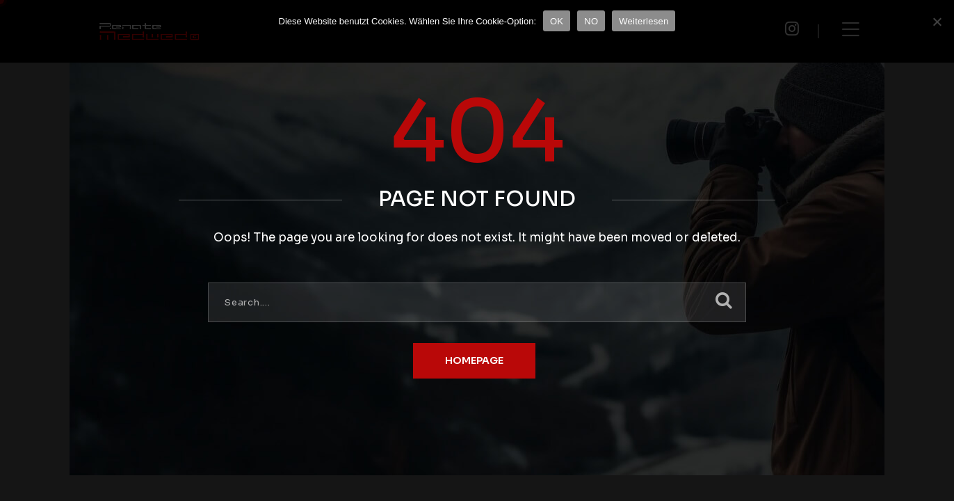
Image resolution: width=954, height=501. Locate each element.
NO (591, 21)
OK (556, 21)
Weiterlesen (643, 21)
